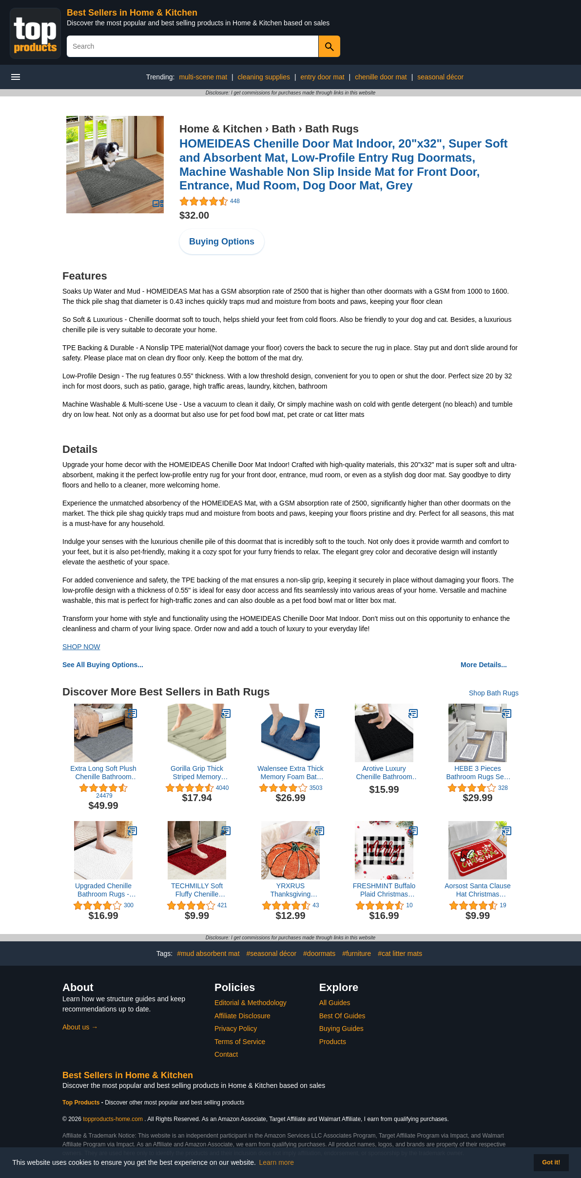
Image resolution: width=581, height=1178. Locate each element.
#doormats (319, 953)
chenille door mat (381, 77)
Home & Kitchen (220, 129)
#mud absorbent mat (208, 953)
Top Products (81, 1102)
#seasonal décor (271, 953)
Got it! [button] (551, 1162)
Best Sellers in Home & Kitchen (132, 13)
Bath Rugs (332, 129)
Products (332, 1042)
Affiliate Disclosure (242, 1016)
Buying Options (221, 241)
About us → (80, 1027)
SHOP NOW (81, 647)
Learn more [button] (276, 1162)
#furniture (356, 953)
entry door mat (322, 77)
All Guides (334, 1003)
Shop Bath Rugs (494, 693)
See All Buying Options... (102, 665)
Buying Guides (341, 1028)
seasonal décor (440, 77)
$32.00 (194, 215)
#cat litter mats (400, 953)
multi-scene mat (203, 77)
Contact (226, 1054)
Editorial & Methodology (250, 1003)
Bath (283, 129)
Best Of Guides (342, 1016)
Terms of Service (239, 1042)
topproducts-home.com (113, 1119)
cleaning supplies (264, 77)
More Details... (484, 665)
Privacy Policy (235, 1028)
